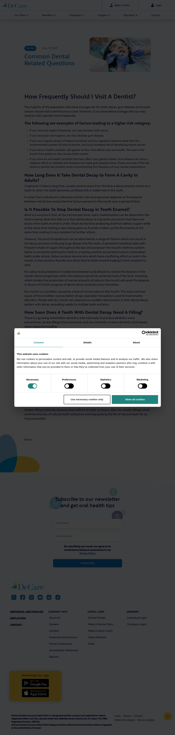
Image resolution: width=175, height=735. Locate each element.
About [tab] (136, 342)
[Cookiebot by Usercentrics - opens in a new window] (144, 333)
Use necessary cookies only (87, 399)
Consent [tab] (39, 342)
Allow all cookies (135, 399)
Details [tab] (88, 342)
